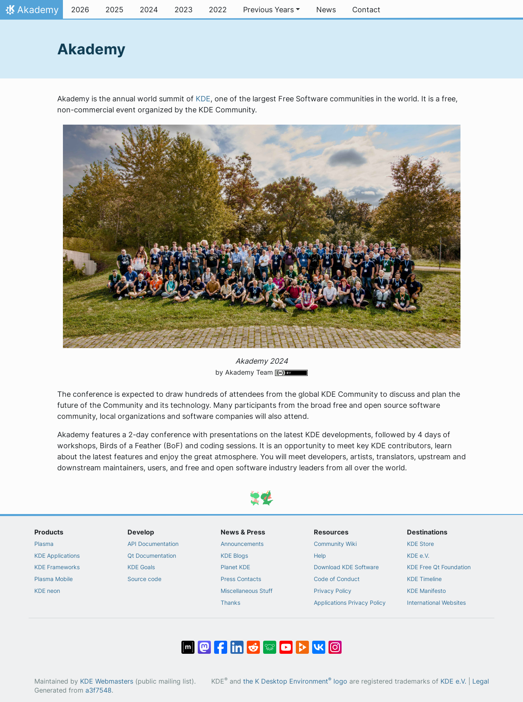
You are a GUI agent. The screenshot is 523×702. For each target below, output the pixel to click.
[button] (271, 10)
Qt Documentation (151, 555)
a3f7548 (98, 690)
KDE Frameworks (57, 566)
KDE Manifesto (426, 590)
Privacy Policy (332, 590)
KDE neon (47, 590)
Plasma (44, 543)
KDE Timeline (424, 578)
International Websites (436, 602)
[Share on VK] (318, 643)
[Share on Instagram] (335, 643)
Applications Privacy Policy (350, 602)
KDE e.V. (418, 555)
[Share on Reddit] (253, 643)
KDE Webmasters (106, 681)
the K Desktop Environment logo (295, 681)
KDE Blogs (234, 555)
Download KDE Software (346, 566)
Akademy (31, 12)
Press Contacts (241, 578)
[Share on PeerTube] (302, 643)
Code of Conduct (337, 578)
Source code (144, 578)
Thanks (230, 602)
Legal (480, 681)
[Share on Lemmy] (269, 643)
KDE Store (420, 543)
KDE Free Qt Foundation (439, 566)
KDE (203, 98)
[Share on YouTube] (286, 643)
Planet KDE (235, 566)
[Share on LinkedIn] (237, 643)
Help (320, 555)
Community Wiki (335, 543)
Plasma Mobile (53, 578)
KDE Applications (57, 555)
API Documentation (153, 543)
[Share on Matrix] (187, 643)
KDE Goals (141, 566)
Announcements (242, 543)
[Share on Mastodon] (204, 643)
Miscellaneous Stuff (247, 590)
